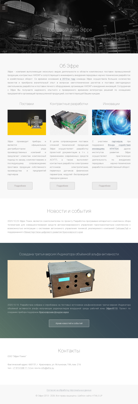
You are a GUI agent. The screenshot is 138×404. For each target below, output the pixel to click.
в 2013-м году (67, 79)
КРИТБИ (114, 148)
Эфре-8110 (111, 308)
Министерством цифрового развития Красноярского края (53, 232)
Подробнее (20, 185)
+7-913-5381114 (69, 42)
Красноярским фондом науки (54, 312)
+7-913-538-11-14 (22, 368)
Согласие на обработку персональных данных (69, 390)
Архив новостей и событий (69, 323)
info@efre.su (69, 46)
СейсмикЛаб (122, 228)
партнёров (117, 141)
